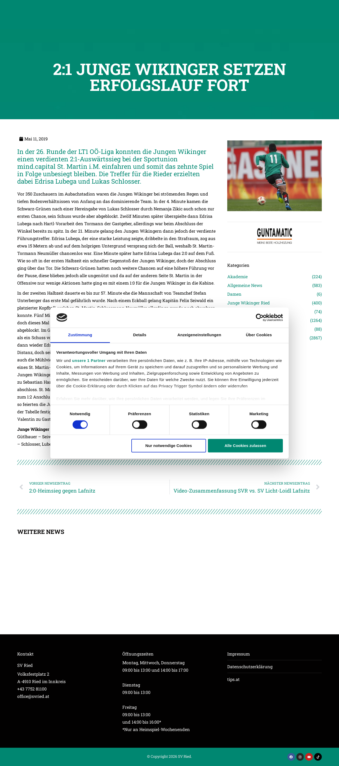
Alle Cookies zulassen (245, 446)
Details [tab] (139, 335)
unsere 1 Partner (88, 360)
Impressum (238, 654)
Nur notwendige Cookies (168, 446)
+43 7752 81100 (32, 689)
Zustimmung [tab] (80, 335)
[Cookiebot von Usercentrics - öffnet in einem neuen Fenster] (260, 317)
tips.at (233, 679)
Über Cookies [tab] (259, 335)
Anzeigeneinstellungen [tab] (199, 335)
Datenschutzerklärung (250, 666)
